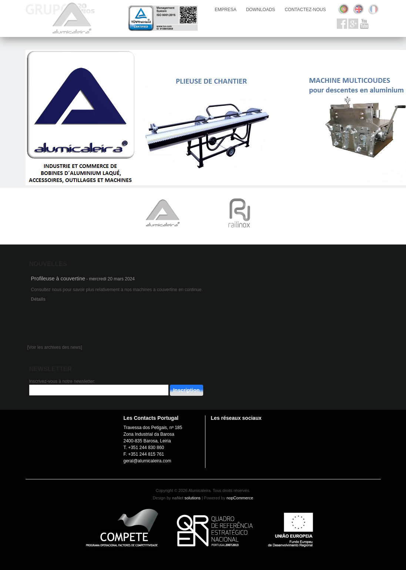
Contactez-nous (305, 9)
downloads (260, 9)
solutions (192, 498)
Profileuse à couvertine (58, 278)
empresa (225, 9)
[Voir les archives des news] (54, 347)
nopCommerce (240, 498)
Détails (38, 299)
